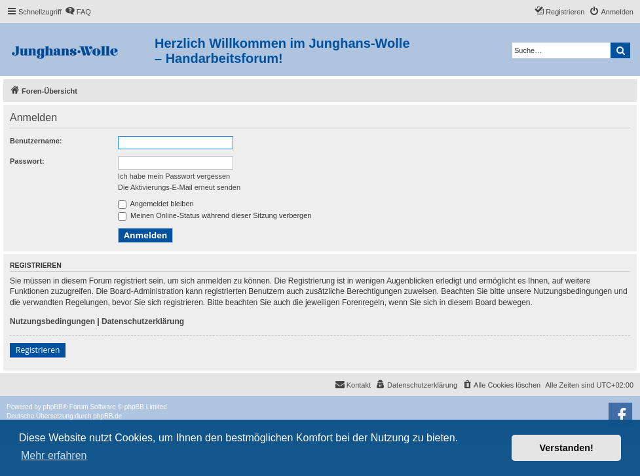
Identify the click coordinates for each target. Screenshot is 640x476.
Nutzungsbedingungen (52, 321)
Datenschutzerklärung (143, 321)
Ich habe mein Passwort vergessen (174, 176)
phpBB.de (107, 416)
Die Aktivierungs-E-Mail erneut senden (179, 187)
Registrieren (38, 350)
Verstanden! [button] (566, 448)
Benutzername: (36, 141)
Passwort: (27, 161)
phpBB (53, 407)
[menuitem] (78, 12)
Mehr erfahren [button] (54, 455)
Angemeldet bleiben (156, 204)
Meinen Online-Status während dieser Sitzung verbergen (214, 215)
